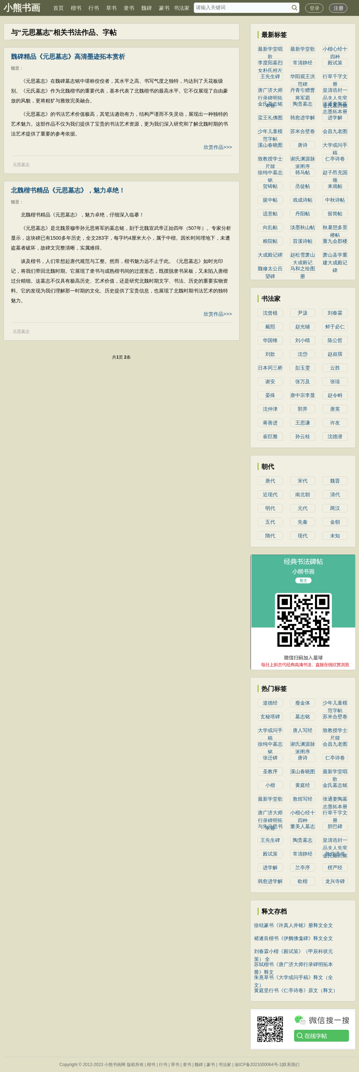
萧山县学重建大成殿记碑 (335, 255)
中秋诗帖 (335, 200)
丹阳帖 (302, 213)
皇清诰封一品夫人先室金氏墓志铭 (335, 90)
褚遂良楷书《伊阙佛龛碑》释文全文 (293, 938)
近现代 (270, 494)
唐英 (335, 409)
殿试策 (335, 62)
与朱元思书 (270, 826)
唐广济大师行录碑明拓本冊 (270, 90)
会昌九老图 (335, 131)
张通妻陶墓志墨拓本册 (335, 104)
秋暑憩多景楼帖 (335, 228)
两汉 (335, 508)
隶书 (129, 8)
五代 (270, 522)
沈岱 (303, 354)
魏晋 (15, 68)
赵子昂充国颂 (335, 173)
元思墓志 (21, 164)
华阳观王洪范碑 (302, 77)
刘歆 (270, 354)
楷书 (76, 8)
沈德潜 (335, 436)
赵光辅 (302, 326)
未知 (335, 535)
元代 (303, 508)
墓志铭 (302, 716)
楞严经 (335, 867)
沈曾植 (270, 313)
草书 (111, 8)
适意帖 (270, 213)
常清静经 (302, 62)
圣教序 (270, 771)
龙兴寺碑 (335, 881)
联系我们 (291, 1064)
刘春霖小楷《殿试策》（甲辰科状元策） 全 (293, 951)
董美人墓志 (302, 826)
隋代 (270, 535)
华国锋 (270, 340)
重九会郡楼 (335, 241)
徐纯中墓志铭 (270, 173)
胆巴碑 (335, 826)
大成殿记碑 (270, 255)
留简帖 (335, 213)
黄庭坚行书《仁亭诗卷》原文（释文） (296, 990)
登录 (315, 8)
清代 (335, 494)
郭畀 (303, 409)
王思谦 (302, 422)
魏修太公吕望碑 (270, 269)
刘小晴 (302, 340)
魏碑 (146, 8)
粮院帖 (270, 241)
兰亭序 (302, 867)
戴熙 (270, 326)
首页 (58, 8)
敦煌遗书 (335, 854)
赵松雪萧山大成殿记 (302, 255)
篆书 (164, 8)
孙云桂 (302, 436)
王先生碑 (270, 76)
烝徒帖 (302, 186)
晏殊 (270, 395)
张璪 (335, 381)
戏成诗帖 (302, 200)
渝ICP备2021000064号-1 (258, 1064)
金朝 (335, 522)
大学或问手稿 (335, 145)
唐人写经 (302, 730)
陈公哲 (335, 340)
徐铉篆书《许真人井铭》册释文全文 (293, 925)
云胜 (335, 368)
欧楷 (303, 881)
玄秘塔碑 (270, 716)
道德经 (270, 703)
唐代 (270, 481)
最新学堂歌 (302, 49)
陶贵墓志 (302, 104)
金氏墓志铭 (270, 104)
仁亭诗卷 (335, 159)
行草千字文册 (335, 77)
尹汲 (303, 313)
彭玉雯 (302, 368)
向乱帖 (270, 227)
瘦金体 (302, 703)
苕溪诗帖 (302, 241)
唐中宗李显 (302, 395)
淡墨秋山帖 (302, 227)
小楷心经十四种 (335, 49)
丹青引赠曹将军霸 (302, 90)
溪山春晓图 (270, 145)
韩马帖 (302, 172)
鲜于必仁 (335, 326)
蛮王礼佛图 (270, 117)
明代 (270, 508)
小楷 (270, 785)
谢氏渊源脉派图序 (302, 159)
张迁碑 (270, 758)
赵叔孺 (335, 354)
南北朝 (302, 494)
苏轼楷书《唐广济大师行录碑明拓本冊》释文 (293, 964)
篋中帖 (270, 200)
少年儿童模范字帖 (270, 131)
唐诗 (303, 145)
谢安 (270, 381)
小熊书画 (22, 7)
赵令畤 (335, 395)
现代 (303, 535)
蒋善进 (270, 422)
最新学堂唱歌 (270, 49)
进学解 (335, 117)
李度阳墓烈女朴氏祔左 (270, 63)
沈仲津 (270, 409)
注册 (338, 8)
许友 (335, 422)
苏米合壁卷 (302, 131)
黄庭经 (302, 785)
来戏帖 (335, 186)
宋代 (303, 481)
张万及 (302, 381)
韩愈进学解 (302, 117)
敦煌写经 (302, 799)
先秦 (303, 522)
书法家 (182, 8)
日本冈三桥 (270, 368)
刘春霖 (335, 313)
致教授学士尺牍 (270, 159)
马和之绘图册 (302, 269)
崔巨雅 (270, 436)
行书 (93, 8)
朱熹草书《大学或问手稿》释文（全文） (293, 978)
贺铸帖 (270, 186)
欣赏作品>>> (218, 147)
